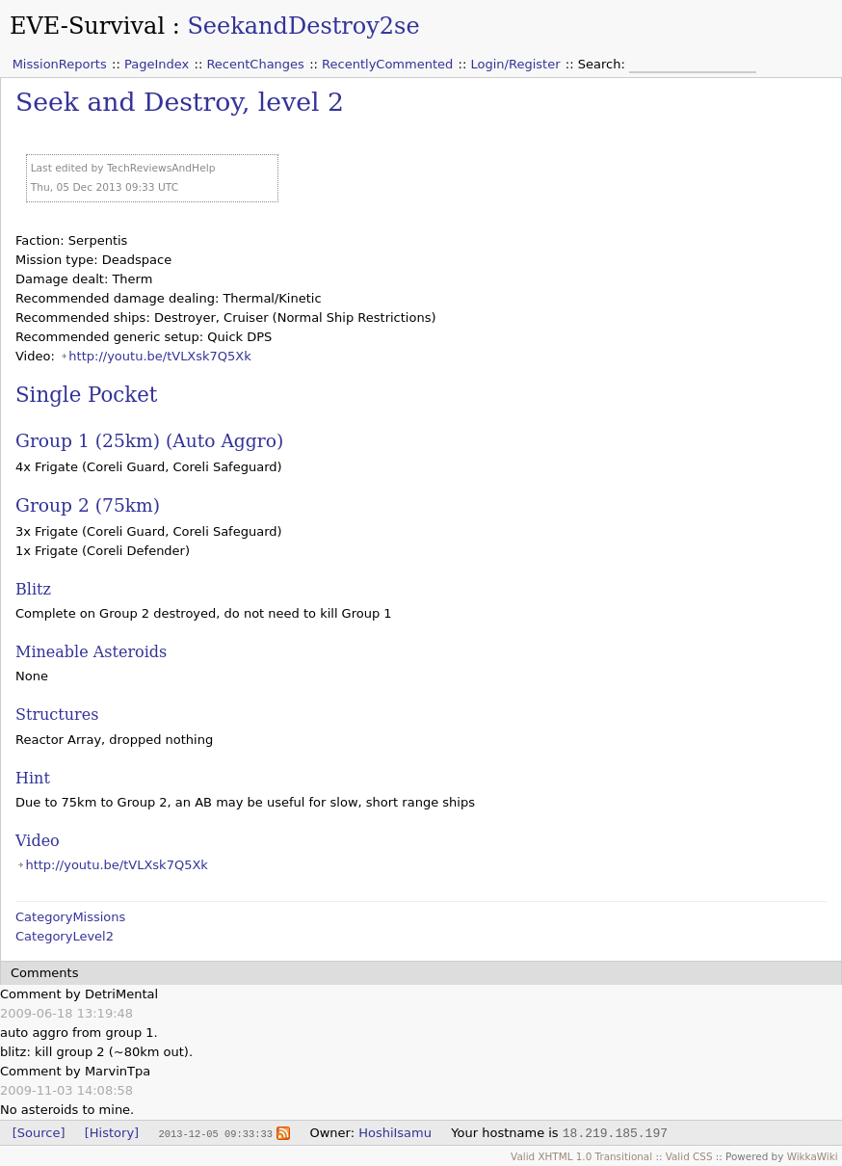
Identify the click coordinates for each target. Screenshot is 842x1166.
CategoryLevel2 (64, 936)
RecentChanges (254, 64)
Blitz (33, 589)
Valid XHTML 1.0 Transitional (581, 1156)
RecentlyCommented (387, 64)
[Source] (39, 1133)
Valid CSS (689, 1156)
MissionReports (60, 64)
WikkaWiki (812, 1156)
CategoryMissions (70, 917)
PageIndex (156, 64)
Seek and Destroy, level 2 (179, 102)
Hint (32, 778)
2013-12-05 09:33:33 (215, 1133)
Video (37, 841)
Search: (603, 64)
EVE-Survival (87, 26)
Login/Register (516, 64)
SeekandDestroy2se (303, 26)
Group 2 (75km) (87, 505)
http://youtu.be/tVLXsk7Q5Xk (159, 356)
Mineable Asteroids (91, 652)
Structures (56, 714)
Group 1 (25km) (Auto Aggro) (149, 441)
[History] (112, 1133)
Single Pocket (86, 395)
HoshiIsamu (395, 1133)
